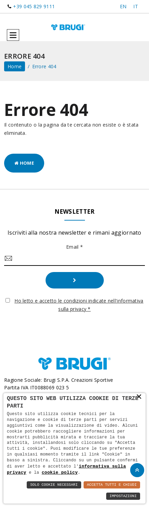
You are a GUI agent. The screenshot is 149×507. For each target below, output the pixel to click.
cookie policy (60, 472)
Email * (74, 247)
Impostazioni (123, 496)
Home (24, 163)
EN (123, 6)
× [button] (139, 396)
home (15, 66)
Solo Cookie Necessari (54, 484)
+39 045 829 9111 (34, 6)
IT (135, 6)
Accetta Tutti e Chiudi (112, 484)
